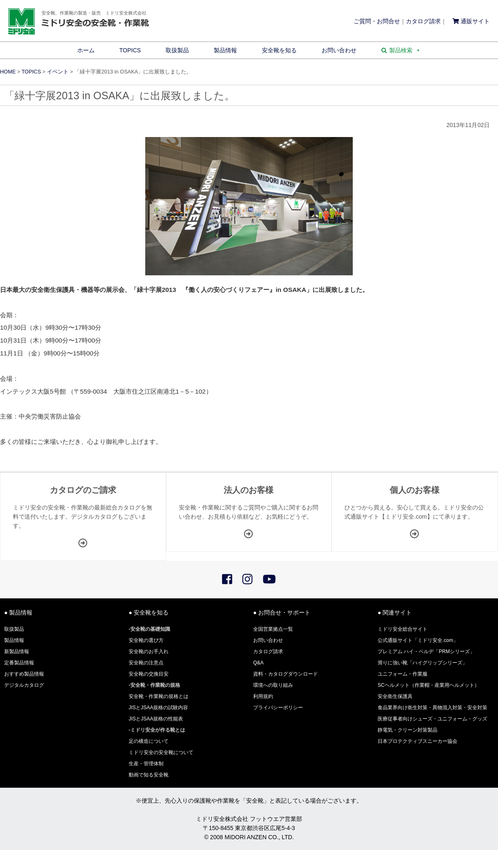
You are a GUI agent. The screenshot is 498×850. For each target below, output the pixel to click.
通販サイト (471, 21)
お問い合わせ (339, 50)
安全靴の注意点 (146, 663)
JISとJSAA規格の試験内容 (158, 707)
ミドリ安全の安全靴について (161, 752)
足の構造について (148, 741)
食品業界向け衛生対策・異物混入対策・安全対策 (432, 707)
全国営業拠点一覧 (273, 629)
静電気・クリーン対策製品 (407, 730)
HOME (8, 72)
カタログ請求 (423, 21)
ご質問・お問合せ (377, 21)
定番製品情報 (19, 663)
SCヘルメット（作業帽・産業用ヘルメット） (428, 685)
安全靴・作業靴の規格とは (158, 696)
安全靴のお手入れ (148, 651)
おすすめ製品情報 (24, 674)
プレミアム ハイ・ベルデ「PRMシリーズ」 (426, 651)
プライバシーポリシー (278, 707)
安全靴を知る (279, 50)
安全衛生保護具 (395, 696)
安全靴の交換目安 (148, 674)
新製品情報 (16, 651)
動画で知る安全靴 (148, 775)
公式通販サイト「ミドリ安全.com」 (418, 640)
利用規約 (263, 696)
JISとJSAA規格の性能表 (156, 719)
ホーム (86, 50)
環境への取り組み (273, 685)
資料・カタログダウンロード (285, 674)
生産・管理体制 (146, 764)
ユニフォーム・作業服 (402, 674)
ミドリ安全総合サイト (402, 629)
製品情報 (225, 50)
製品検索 (405, 50)
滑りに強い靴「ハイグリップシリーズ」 (422, 663)
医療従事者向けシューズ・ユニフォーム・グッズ (432, 719)
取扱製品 (177, 50)
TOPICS (130, 50)
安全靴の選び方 (146, 640)
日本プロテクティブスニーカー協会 (417, 741)
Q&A (258, 663)
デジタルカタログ (24, 685)
